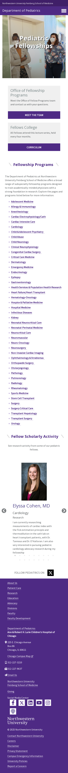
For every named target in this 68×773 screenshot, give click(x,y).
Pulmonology (18, 378)
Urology (16, 423)
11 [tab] (24, 560)
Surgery (15, 403)
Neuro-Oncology (20, 342)
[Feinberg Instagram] (48, 703)
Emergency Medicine (22, 267)
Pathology (17, 373)
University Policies (17, 761)
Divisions (12, 608)
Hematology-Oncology (23, 297)
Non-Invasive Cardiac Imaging (27, 352)
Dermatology (18, 262)
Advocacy (12, 603)
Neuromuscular (19, 337)
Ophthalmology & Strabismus (28, 357)
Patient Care (14, 588)
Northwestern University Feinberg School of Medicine (27, 3)
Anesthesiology (20, 211)
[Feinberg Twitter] (22, 703)
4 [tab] (29, 555)
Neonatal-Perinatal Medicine (27, 327)
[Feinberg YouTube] (39, 703)
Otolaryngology (20, 368)
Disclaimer (13, 745)
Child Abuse (17, 236)
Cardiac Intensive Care (23, 221)
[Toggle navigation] (63, 11)
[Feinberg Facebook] (13, 703)
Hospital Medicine (21, 307)
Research (12, 593)
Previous (4, 511)
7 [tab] (43, 555)
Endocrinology (19, 272)
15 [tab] (43, 560)
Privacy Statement (17, 751)
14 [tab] (38, 560)
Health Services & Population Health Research (36, 287)
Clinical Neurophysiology (24, 247)
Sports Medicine (19, 393)
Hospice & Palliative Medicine (27, 302)
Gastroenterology (21, 282)
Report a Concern (16, 766)
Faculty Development (19, 618)
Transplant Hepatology (24, 413)
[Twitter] (50, 573)
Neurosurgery (19, 347)
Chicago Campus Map (18, 656)
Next (64, 511)
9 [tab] (53, 555)
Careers (11, 740)
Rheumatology (19, 388)
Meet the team (34, 115)
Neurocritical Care (21, 332)
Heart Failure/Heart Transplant (28, 292)
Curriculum (34, 147)
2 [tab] (19, 555)
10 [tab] (19, 560)
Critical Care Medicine (22, 257)
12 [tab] (29, 560)
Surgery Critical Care (22, 408)
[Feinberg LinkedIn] (30, 703)
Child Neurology (20, 241)
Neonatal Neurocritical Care (26, 322)
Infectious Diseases (21, 312)
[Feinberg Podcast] (13, 711)
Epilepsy (15, 277)
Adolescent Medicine (22, 201)
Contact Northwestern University (25, 735)
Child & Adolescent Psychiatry (27, 231)
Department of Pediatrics (21, 10)
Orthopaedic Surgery (23, 363)
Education (12, 598)
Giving (10, 691)
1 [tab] (15, 555)
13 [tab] (34, 560)
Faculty (11, 613)
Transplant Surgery (22, 418)
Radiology (17, 383)
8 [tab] (48, 555)
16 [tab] (48, 560)
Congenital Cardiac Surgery (26, 252)
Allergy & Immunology (23, 206)
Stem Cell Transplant (22, 398)
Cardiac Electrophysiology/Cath (28, 216)
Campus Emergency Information (25, 756)
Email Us (12, 675)
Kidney (14, 317)
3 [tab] (24, 555)
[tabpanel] (34, 508)
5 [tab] (34, 555)
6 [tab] (38, 555)
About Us (12, 583)
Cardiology (17, 226)
